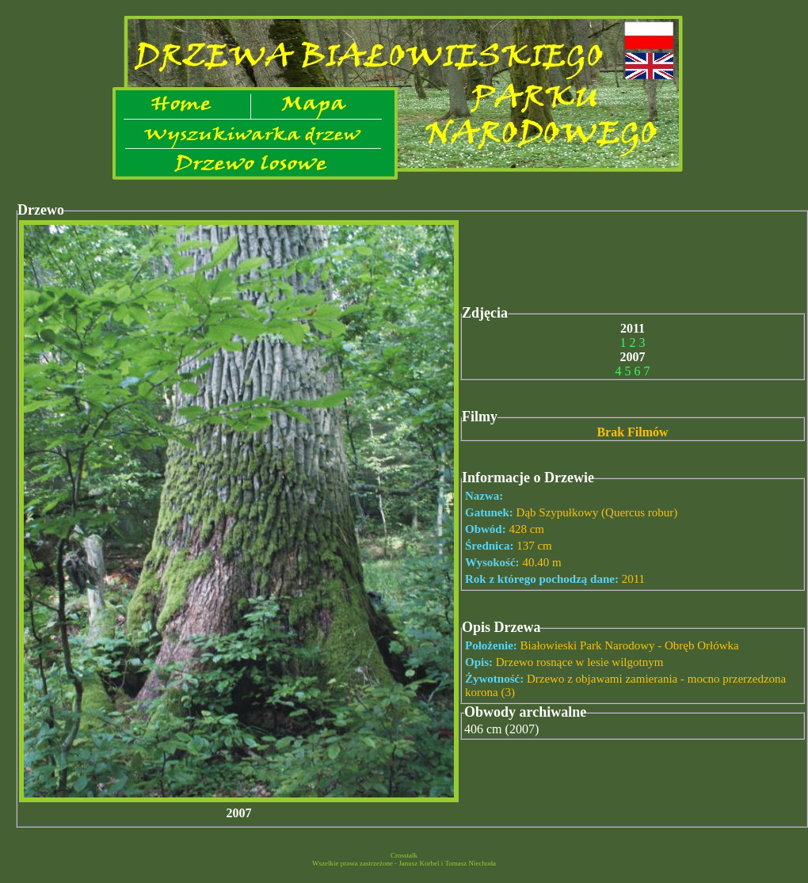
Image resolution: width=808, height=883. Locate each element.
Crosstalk (404, 855)
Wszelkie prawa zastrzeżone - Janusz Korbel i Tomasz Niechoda (404, 863)
